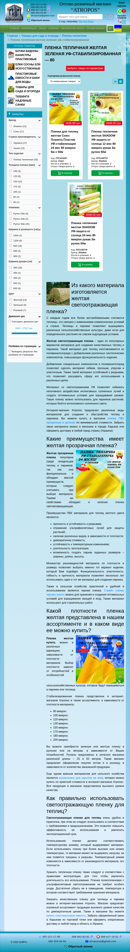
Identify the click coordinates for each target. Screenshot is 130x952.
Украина (18, 142)
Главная (14, 28)
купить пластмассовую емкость (66, 915)
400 (15, 272)
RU (110, 28)
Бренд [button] (12, 120)
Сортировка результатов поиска (64, 76)
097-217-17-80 (39, 4)
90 (14, 202)
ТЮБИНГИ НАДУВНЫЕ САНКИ (19, 100)
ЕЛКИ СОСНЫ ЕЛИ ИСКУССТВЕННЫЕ (24, 66)
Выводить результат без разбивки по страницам (23, 353)
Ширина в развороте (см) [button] (23, 229)
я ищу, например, (76, 21)
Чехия (17, 148)
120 (15, 176)
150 (15, 181)
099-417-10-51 (39, 10)
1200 (15, 240)
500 (15, 283)
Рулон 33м (18, 218)
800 (15, 251)
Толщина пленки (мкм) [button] (22, 165)
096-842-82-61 (39, 7)
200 (15, 191)
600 (15, 245)
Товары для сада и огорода (40, 35)
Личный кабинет (95, 28)
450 (15, 278)
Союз (16, 131)
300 (15, 267)
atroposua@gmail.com (43, 15)
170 (15, 186)
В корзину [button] (65, 173)
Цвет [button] (11, 293)
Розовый (17, 310)
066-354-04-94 (39, 13)
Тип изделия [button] (16, 153)
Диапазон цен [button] (17, 316)
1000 (15, 235)
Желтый (18, 299)
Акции (42, 28)
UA (118, 28)
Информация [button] (29, 28)
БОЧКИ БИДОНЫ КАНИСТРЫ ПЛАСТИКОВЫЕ (23, 55)
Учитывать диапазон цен (23, 321)
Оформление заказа (72, 28)
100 (15, 171)
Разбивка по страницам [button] (22, 346)
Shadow (17, 126)
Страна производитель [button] (22, 136)
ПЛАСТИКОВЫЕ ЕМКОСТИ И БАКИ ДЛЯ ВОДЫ (24, 77)
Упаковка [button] (14, 207)
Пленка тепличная (74, 35)
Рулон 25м (18, 213)
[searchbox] (80, 16)
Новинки (54, 28)
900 (15, 256)
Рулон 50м (19, 224)
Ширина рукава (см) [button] (20, 261)
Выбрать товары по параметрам (85, 68)
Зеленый (17, 305)
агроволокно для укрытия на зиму (81, 777)
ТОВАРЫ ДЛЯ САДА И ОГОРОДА (24, 89)
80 (14, 196)
